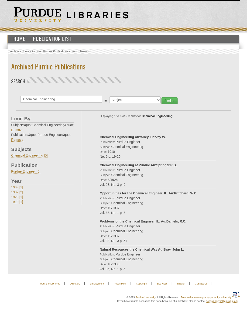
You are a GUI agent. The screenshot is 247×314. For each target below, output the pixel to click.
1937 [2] (17, 192)
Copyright (141, 283)
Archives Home (19, 51)
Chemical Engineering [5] (29, 155)
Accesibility (120, 283)
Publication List (52, 38)
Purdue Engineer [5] (25, 171)
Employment (97, 283)
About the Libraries (49, 283)
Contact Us (201, 283)
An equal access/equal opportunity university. (206, 297)
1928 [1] (17, 197)
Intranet (180, 283)
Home (19, 38)
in (105, 100)
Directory (75, 283)
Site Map (162, 283)
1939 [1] (17, 187)
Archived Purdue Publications (50, 51)
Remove (17, 130)
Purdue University (145, 297)
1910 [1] (17, 202)
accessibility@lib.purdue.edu (222, 301)
